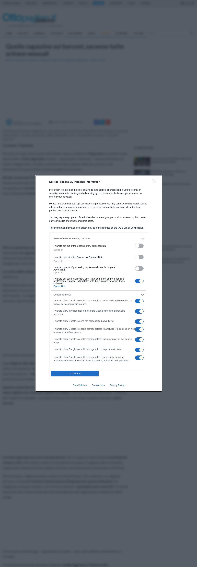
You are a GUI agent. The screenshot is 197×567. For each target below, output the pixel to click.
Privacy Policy (117, 385)
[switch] (139, 246)
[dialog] (98, 283)
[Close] (155, 182)
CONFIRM (75, 373)
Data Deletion (80, 385)
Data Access (98, 385)
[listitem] (99, 238)
